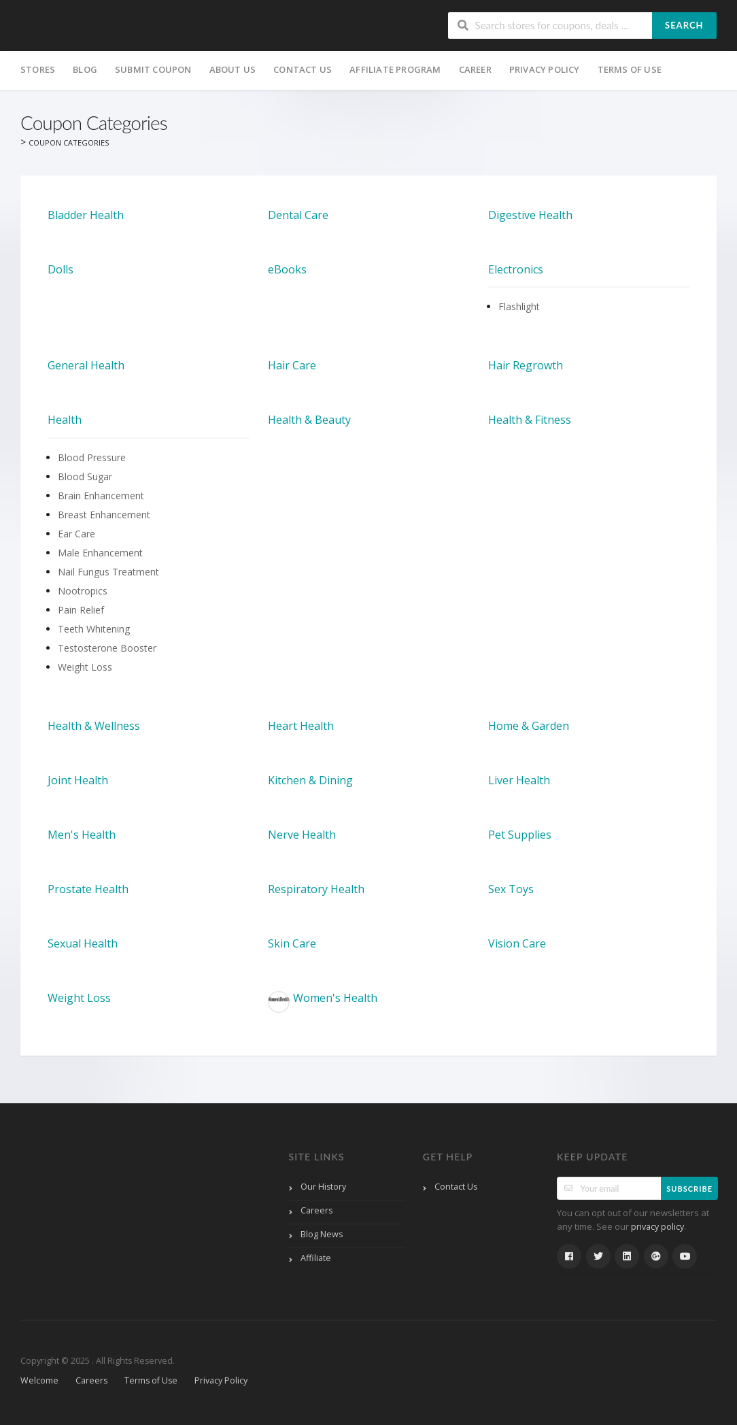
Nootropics (82, 590)
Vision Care (517, 943)
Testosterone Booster (107, 647)
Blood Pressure (92, 457)
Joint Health (78, 780)
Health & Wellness (94, 725)
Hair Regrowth (525, 365)
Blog (85, 69)
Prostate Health (88, 889)
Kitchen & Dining (310, 780)
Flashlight (519, 306)
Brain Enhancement (101, 495)
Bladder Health (86, 214)
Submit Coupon (153, 69)
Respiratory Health (316, 889)
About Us (232, 69)
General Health (86, 365)
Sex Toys (511, 889)
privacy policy (657, 1227)
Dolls (60, 269)
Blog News (322, 1234)
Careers (316, 1210)
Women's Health (322, 1001)
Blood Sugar (85, 476)
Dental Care (298, 214)
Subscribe (689, 1188)
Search (684, 25)
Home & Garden (528, 725)
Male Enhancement (100, 552)
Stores (37, 69)
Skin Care (292, 943)
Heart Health (301, 725)
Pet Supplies (519, 834)
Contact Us (302, 69)
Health (65, 419)
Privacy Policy (544, 69)
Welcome (39, 1380)
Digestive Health (530, 214)
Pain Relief (81, 609)
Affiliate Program (395, 69)
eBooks (287, 269)
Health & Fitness (529, 419)
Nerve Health (302, 834)
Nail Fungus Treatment (108, 571)
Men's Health (82, 834)
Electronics (515, 269)
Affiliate (316, 1258)
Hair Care (292, 365)
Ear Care (76, 533)
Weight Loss (85, 666)
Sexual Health (83, 943)
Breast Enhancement (104, 514)
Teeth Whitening (94, 628)
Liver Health (519, 780)
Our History (323, 1186)
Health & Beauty (309, 419)
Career (475, 69)
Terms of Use (630, 69)
